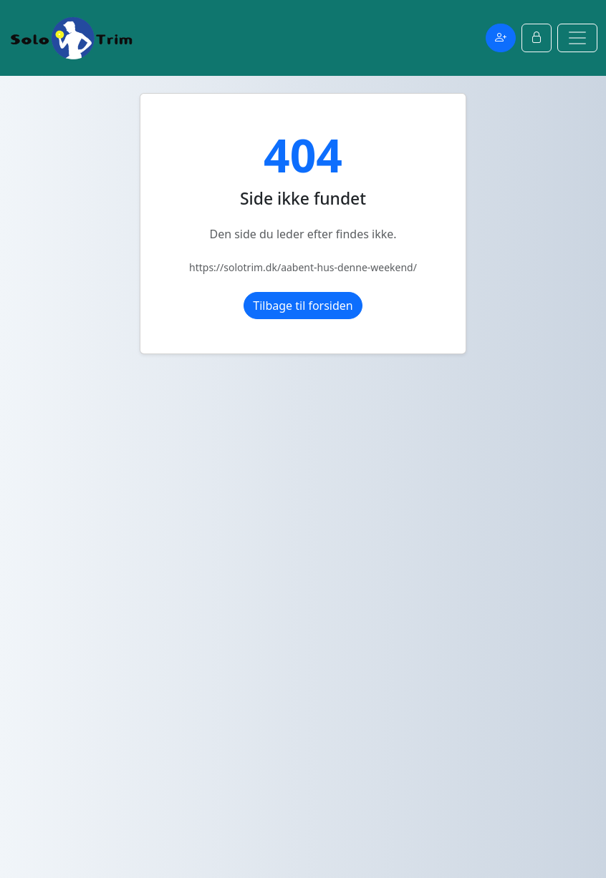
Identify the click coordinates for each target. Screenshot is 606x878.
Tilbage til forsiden (303, 305)
